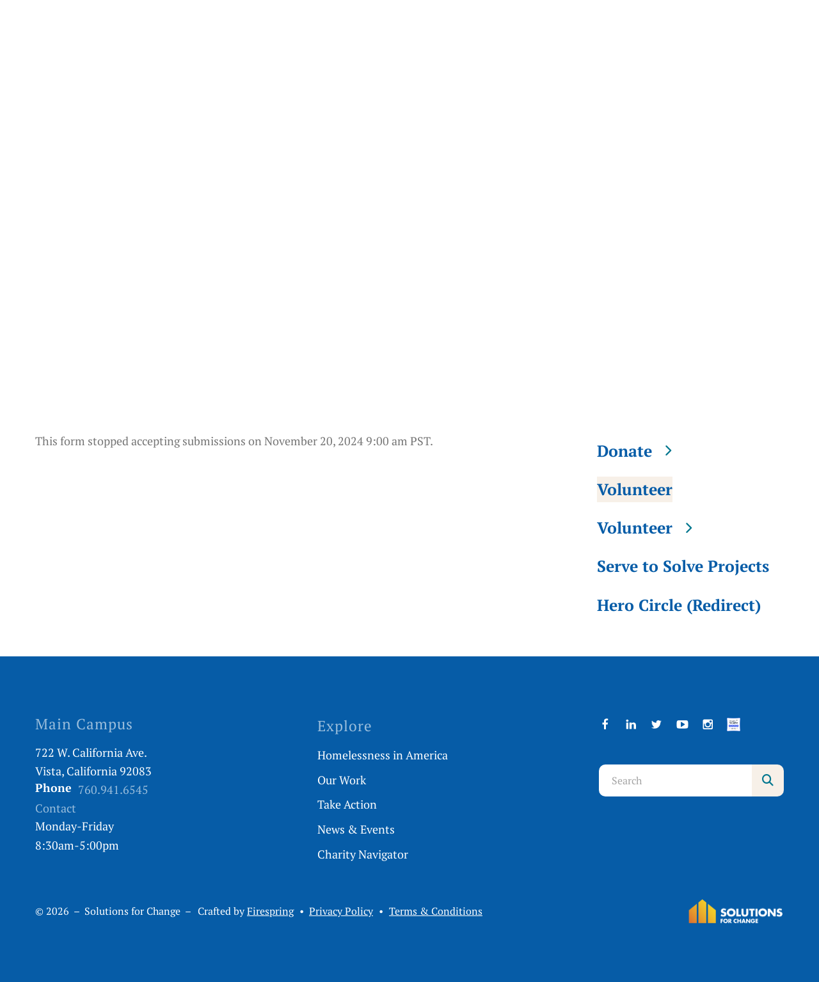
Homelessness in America (382, 755)
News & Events (356, 829)
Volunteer (634, 489)
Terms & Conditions (435, 911)
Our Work (341, 780)
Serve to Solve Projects (683, 565)
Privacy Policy (341, 911)
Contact (55, 808)
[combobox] (675, 780)
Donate (640, 450)
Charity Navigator (362, 854)
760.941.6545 (113, 789)
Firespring (270, 911)
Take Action (347, 804)
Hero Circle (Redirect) (679, 604)
